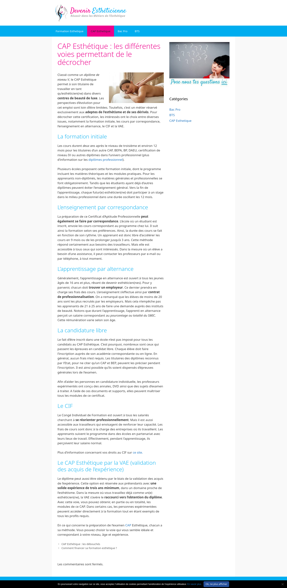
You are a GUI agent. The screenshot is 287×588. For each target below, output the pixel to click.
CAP (128, 525)
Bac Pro (122, 31)
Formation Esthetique (69, 31)
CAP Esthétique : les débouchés (80, 544)
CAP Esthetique (100, 31)
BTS (137, 31)
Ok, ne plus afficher (216, 584)
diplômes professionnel (105, 159)
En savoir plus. (194, 584)
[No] (282, 584)
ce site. (138, 452)
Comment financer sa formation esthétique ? (89, 548)
